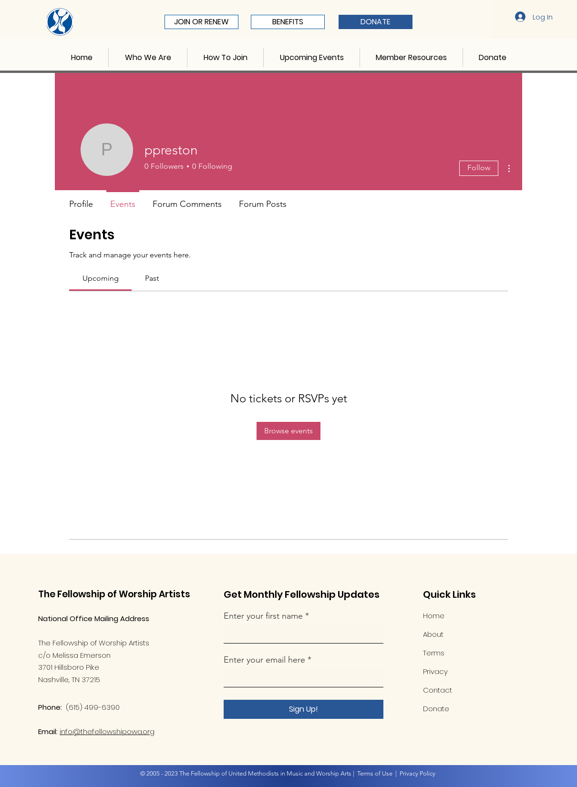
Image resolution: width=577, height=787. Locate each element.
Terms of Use (374, 773)
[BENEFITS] (288, 22)
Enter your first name (264, 616)
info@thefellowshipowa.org (107, 731)
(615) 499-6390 (93, 707)
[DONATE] (375, 22)
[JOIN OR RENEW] (201, 22)
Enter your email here (264, 659)
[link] (100, 278)
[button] (148, 57)
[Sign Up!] (303, 709)
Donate (436, 709)
